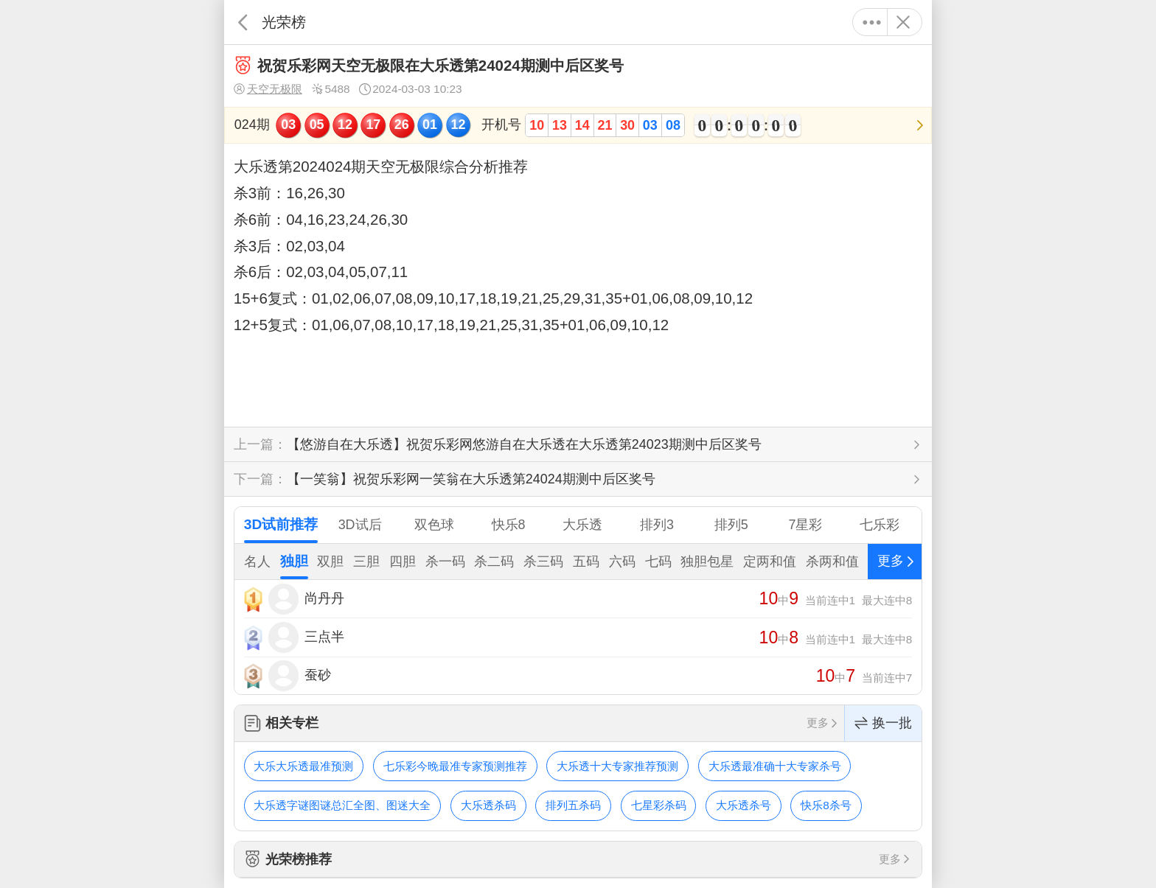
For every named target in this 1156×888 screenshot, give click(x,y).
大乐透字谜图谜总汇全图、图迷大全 (342, 805)
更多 (872, 22)
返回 (243, 22)
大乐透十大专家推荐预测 (617, 766)
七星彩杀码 (658, 805)
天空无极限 (268, 89)
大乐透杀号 (743, 805)
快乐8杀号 (826, 805)
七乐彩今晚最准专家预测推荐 (455, 766)
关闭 (903, 22)
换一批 (883, 723)
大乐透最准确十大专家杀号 (774, 766)
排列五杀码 (573, 805)
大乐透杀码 (488, 805)
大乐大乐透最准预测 (303, 766)
